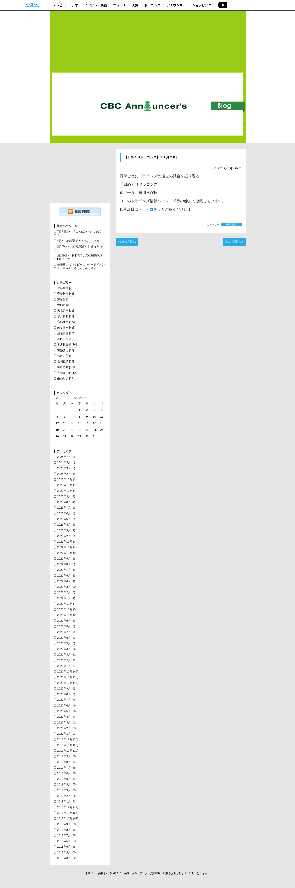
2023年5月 (64, 519)
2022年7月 (64, 569)
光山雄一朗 (67, 372)
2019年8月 (64, 761)
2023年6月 (64, 513)
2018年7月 (64, 835)
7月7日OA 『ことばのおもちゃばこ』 (79, 233)
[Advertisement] (147, 40)
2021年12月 (64, 603)
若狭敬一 (65, 327)
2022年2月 (64, 592)
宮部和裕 (66, 321)
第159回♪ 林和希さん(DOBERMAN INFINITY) (80, 257)
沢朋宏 (63, 304)
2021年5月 (64, 643)
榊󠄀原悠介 (231, 224)
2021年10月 (64, 615)
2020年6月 (64, 705)
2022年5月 (64, 575)
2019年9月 (64, 756)
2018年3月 (64, 858)
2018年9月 (64, 824)
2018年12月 (64, 807)
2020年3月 (64, 722)
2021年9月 (64, 620)
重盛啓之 (65, 350)
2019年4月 (64, 784)
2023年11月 (64, 485)
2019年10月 (64, 750)
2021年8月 (64, 626)
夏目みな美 (66, 338)
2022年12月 (64, 541)
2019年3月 (64, 790)
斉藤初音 (65, 293)
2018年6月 (64, 841)
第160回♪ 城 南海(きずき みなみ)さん (80, 248)
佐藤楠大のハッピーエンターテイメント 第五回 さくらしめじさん (81, 266)
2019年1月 (64, 801)
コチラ (155, 209)
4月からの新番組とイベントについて (80, 240)
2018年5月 (64, 846)
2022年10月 (64, 553)
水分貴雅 (65, 316)
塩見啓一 (65, 310)
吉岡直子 (65, 361)
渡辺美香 (66, 333)
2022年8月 (64, 564)
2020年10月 (64, 682)
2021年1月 (64, 665)
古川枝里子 (67, 344)
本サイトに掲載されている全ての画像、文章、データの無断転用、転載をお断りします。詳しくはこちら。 (147, 873)
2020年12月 (64, 671)
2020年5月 (64, 711)
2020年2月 (64, 728)
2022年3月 (64, 586)
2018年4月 (64, 852)
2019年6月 (64, 773)
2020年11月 (64, 677)
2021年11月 (64, 609)
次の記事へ (234, 241)
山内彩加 (66, 378)
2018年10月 (64, 818)
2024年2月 (64, 473)
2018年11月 (64, 812)
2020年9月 (64, 688)
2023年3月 (64, 530)
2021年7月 (64, 632)
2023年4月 (64, 524)
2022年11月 (64, 547)
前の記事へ (127, 241)
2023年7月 (64, 507)
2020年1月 (64, 733)
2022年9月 (64, 558)
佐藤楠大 (64, 288)
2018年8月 (64, 829)
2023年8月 (64, 502)
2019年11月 (64, 745)
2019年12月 (64, 739)
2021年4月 (64, 649)
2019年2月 (64, 795)
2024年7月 (64, 456)
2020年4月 (64, 716)
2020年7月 (64, 699)
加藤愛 (63, 299)
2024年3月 (64, 468)
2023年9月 (64, 496)
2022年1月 (64, 598)
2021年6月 (64, 637)
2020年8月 (64, 694)
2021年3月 (64, 654)
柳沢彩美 (64, 355)
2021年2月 (64, 660)
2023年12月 (64, 479)
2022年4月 (64, 581)
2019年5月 (64, 778)
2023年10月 (64, 490)
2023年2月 (64, 536)
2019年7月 (64, 767)
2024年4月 (64, 462)
